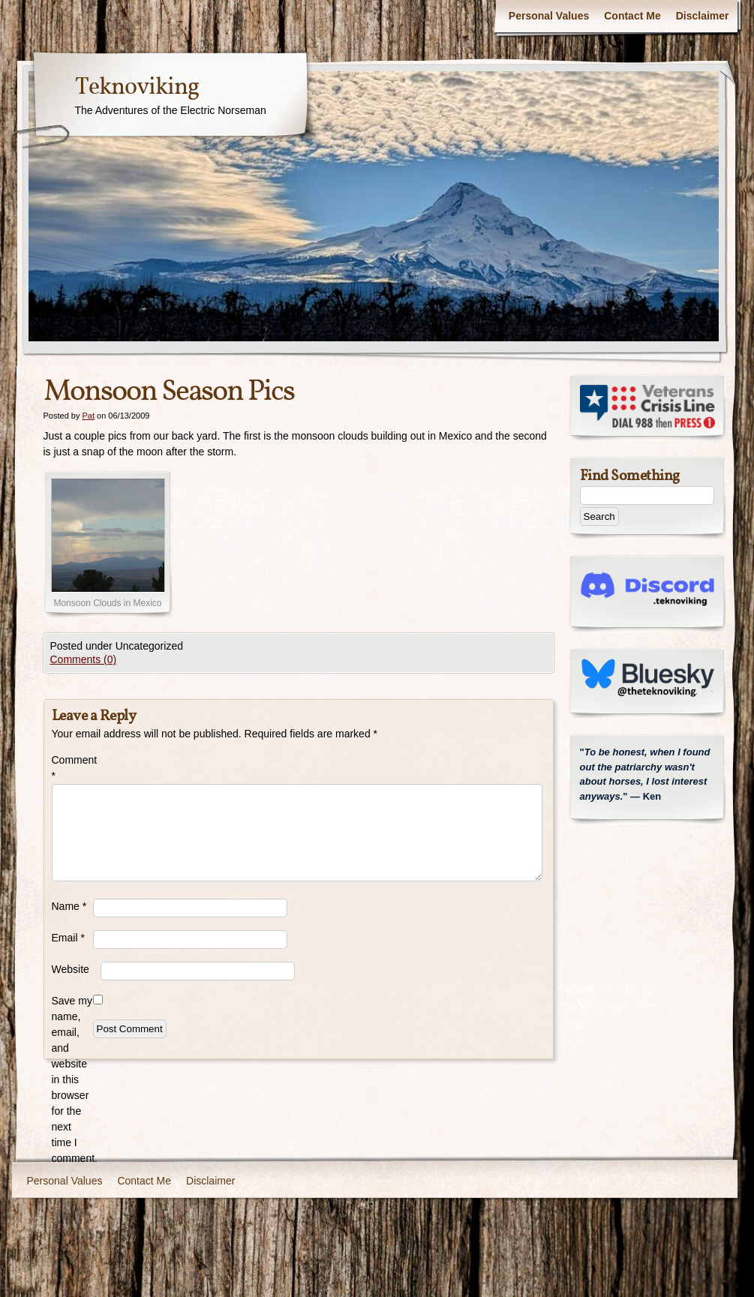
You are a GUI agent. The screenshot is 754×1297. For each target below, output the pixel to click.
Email (68, 938)
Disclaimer (702, 16)
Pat (88, 415)
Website (70, 969)
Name (69, 906)
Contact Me (632, 16)
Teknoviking (137, 87)
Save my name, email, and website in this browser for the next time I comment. (72, 1079)
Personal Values (549, 16)
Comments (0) (83, 659)
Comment (72, 768)
